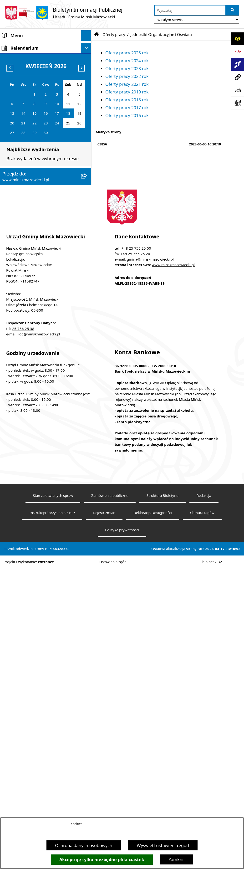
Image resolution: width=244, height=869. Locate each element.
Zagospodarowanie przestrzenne (35, 171)
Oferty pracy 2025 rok (127, 53)
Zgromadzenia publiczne (26, 299)
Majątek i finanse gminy (26, 138)
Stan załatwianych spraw (53, 796)
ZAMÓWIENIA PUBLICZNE (28, 149)
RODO (8, 336)
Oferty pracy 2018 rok (127, 100)
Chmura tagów (202, 813)
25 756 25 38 (23, 629)
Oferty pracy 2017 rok (127, 107)
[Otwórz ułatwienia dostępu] (237, 38)
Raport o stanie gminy (24, 289)
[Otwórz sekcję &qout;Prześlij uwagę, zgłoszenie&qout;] (237, 90)
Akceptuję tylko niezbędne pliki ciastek (101, 860)
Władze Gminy (16, 57)
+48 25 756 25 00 (136, 548)
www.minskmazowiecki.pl (173, 565)
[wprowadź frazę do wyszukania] (190, 10)
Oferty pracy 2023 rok (127, 68)
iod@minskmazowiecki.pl (39, 634)
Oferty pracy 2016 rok (127, 115)
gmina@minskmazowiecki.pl (150, 559)
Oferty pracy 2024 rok (127, 60)
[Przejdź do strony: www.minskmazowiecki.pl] (237, 77)
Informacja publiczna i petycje (32, 203)
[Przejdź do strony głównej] (63, 13)
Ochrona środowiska (23, 181)
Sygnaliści (12, 321)
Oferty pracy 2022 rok (127, 76)
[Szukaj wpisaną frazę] (232, 10)
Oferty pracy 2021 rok (127, 84)
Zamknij (176, 859)
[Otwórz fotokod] (237, 103)
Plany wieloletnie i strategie (30, 213)
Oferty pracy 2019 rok (127, 92)
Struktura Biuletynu (162, 796)
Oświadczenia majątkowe (27, 224)
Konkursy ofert (17, 267)
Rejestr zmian (104, 813)
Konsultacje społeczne (24, 256)
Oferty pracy (14, 192)
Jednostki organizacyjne (26, 110)
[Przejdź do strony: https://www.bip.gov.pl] (237, 51)
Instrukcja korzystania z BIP (52, 813)
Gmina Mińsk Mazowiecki (27, 46)
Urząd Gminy (15, 89)
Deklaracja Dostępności (152, 813)
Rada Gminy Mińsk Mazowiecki (33, 68)
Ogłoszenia (13, 160)
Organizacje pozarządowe (28, 278)
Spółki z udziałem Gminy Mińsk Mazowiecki (33, 124)
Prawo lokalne (16, 100)
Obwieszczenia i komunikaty (30, 235)
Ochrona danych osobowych (83, 845)
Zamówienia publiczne (109, 796)
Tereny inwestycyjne (22, 310)
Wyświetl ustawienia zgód (163, 845)
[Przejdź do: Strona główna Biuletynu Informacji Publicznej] (96, 34)
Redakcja (204, 796)
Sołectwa (11, 78)
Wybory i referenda (21, 246)
